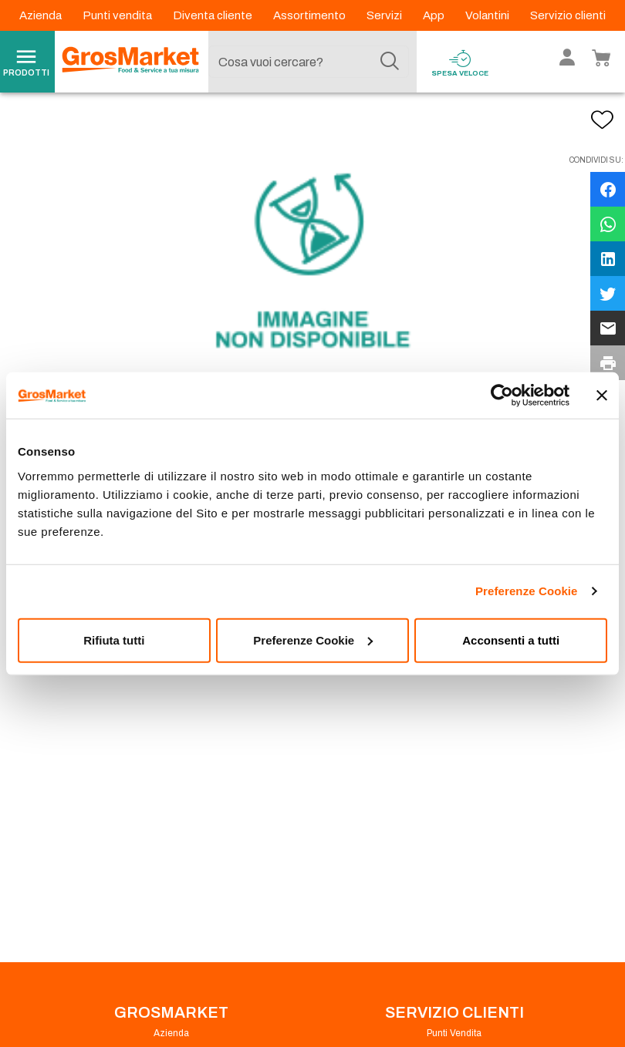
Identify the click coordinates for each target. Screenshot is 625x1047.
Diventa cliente (214, 15)
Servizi (385, 15)
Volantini (488, 15)
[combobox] (308, 61)
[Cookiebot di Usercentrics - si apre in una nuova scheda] (501, 395)
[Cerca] (389, 61)
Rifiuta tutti (113, 639)
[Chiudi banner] (601, 395)
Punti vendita (118, 15)
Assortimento (310, 15)
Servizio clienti (568, 15)
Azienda (41, 15)
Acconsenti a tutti (510, 639)
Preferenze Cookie (526, 591)
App (435, 15)
